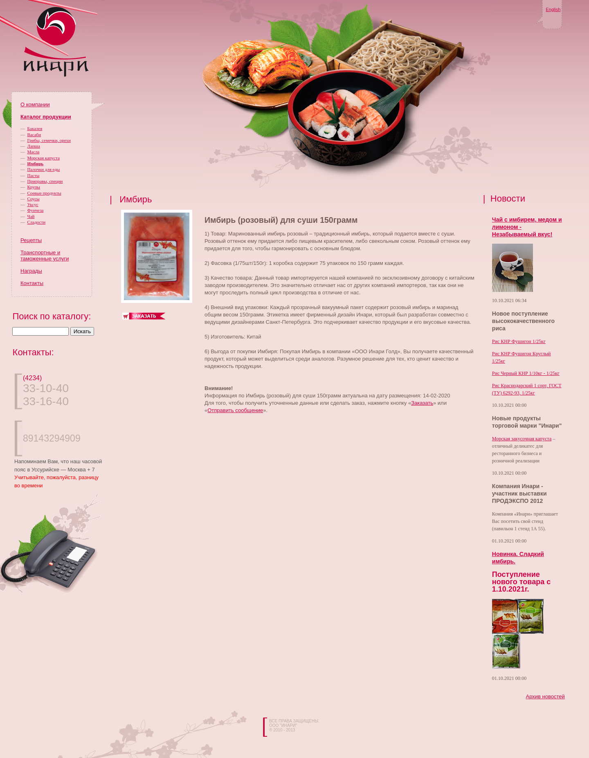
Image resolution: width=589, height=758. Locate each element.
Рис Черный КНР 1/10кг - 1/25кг (526, 373)
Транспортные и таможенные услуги (44, 255)
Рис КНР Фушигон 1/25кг (519, 341)
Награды (31, 271)
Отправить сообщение (235, 410)
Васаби (34, 134)
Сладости (36, 222)
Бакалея (35, 128)
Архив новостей (545, 696)
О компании (35, 104)
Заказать (422, 403)
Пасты (33, 175)
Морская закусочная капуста (522, 439)
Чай (31, 216)
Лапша (33, 146)
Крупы (33, 186)
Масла (33, 151)
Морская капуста (43, 157)
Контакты (31, 283)
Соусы (33, 198)
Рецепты (31, 240)
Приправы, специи (45, 181)
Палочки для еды (43, 169)
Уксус (32, 204)
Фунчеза (35, 210)
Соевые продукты (44, 193)
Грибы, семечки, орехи (49, 140)
